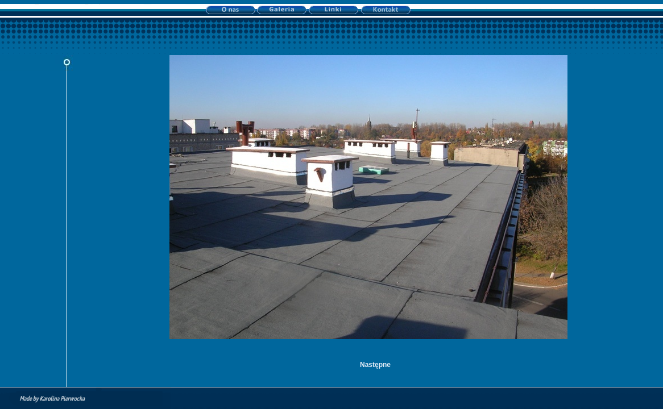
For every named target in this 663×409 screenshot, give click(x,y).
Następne (375, 365)
